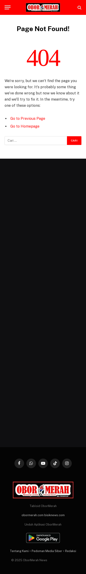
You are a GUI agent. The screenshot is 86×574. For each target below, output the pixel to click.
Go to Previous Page (27, 118)
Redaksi (70, 551)
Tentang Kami (19, 551)
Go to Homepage (24, 126)
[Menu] (8, 7)
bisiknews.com (54, 515)
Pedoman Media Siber (47, 551)
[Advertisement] (43, 303)
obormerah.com (33, 515)
